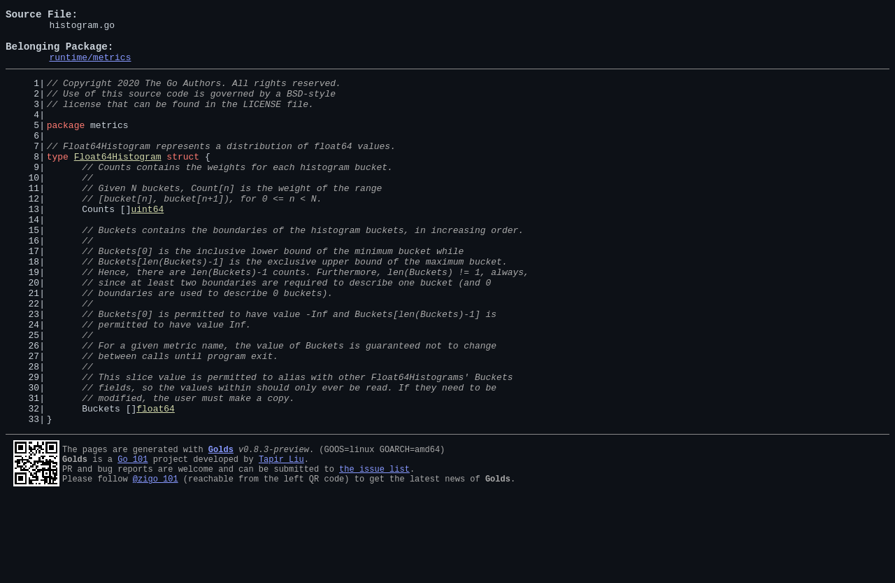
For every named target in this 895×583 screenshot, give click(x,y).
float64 (155, 485)
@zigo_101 (155, 562)
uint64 (147, 246)
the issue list (374, 550)
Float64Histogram (118, 183)
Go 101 (132, 539)
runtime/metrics (90, 67)
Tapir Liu (281, 539)
